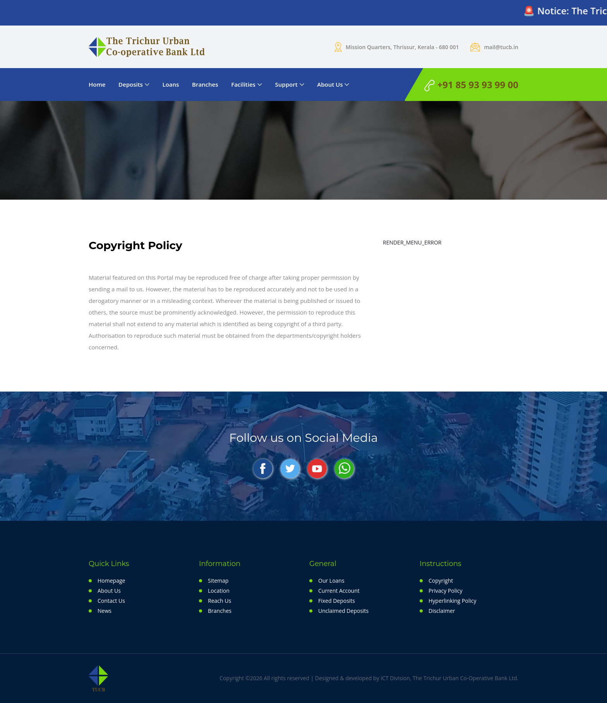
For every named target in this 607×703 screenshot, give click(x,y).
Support (286, 84)
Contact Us (111, 600)
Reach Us (219, 600)
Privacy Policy (445, 590)
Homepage (111, 580)
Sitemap (218, 580)
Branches (205, 84)
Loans (171, 84)
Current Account (339, 590)
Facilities (243, 84)
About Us (330, 84)
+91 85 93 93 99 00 (471, 85)
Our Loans (331, 580)
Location (219, 590)
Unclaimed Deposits (343, 610)
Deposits (130, 84)
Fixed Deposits (336, 600)
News (104, 610)
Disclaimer (442, 610)
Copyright (441, 580)
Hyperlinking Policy (452, 600)
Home (97, 84)
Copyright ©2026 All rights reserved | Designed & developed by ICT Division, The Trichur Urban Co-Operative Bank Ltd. (368, 678)
